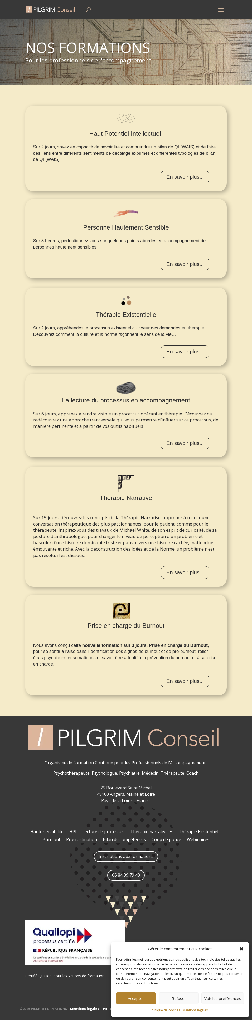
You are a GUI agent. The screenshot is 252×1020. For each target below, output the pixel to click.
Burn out (51, 840)
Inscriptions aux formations (126, 856)
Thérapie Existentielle (200, 832)
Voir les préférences (222, 998)
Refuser (179, 998)
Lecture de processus (103, 832)
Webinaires (198, 840)
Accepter (136, 998)
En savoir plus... (185, 177)
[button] (241, 948)
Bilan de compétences (124, 840)
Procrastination (81, 840)
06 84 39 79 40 (126, 875)
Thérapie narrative (149, 832)
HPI (72, 832)
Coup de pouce (166, 840)
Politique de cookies (165, 1010)
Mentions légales (195, 1010)
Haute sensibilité (47, 832)
